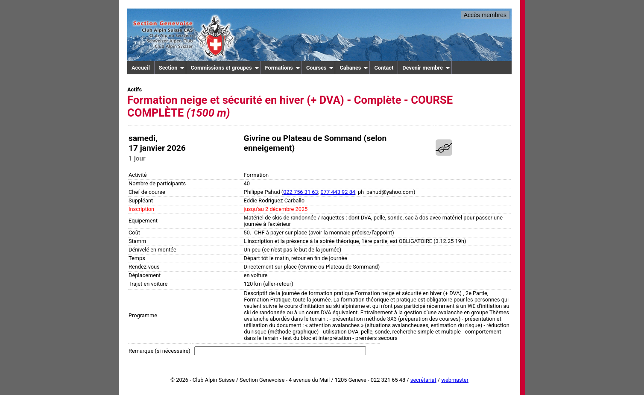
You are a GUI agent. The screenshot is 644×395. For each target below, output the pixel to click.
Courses (320, 67)
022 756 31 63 (300, 192)
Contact (383, 67)
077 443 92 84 (338, 192)
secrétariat (423, 380)
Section (172, 67)
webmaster (454, 380)
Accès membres (485, 15)
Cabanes (354, 67)
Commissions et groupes (224, 67)
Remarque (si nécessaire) (159, 351)
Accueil (141, 67)
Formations (282, 67)
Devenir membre (426, 67)
